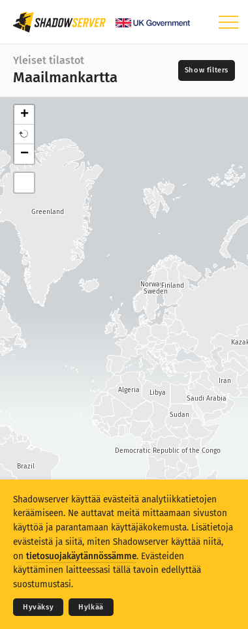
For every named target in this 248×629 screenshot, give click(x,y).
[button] (24, 134)
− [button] (24, 154)
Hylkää (91, 607)
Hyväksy (38, 607)
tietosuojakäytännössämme (81, 556)
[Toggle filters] (206, 70)
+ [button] (24, 115)
